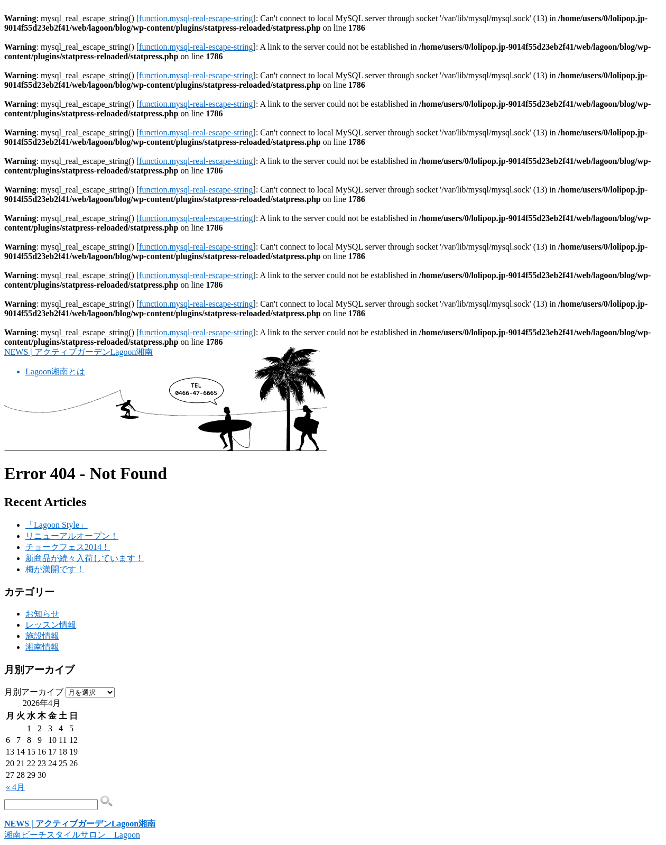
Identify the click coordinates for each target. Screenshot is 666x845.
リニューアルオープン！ (71, 535)
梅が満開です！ (55, 569)
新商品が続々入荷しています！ (84, 558)
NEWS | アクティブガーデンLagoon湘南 (78, 351)
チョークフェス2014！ (67, 547)
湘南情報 (42, 646)
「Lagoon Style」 (56, 524)
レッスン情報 (50, 624)
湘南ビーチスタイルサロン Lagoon (72, 834)
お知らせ (42, 613)
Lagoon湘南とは (55, 371)
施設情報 (42, 635)
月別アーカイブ (33, 691)
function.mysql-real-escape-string (196, 18)
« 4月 (15, 787)
